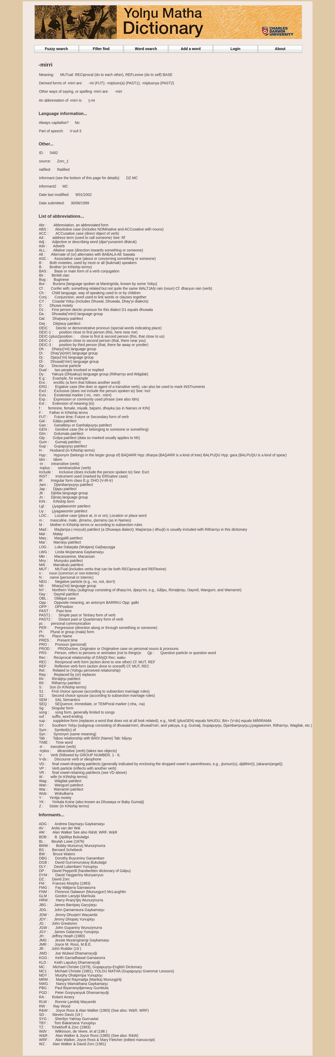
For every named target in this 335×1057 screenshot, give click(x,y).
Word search (146, 49)
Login (235, 49)
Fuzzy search (56, 49)
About (280, 49)
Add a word (190, 49)
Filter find (101, 49)
